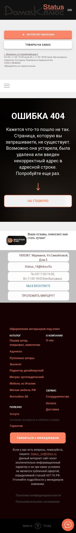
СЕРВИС (51, 390)
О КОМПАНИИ (54, 335)
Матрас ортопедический (27, 377)
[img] (15, 275)
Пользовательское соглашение (38, 501)
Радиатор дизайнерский (27, 370)
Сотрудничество (57, 396)
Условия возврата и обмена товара (34, 419)
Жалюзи (15, 364)
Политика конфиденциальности (38, 495)
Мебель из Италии (22, 383)
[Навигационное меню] (69, 10)
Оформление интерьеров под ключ (35, 329)
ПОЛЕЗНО (16, 407)
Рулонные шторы (22, 358)
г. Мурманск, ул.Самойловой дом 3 (21, 54)
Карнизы (16, 351)
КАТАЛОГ (15, 335)
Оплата (51, 403)
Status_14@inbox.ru (38, 266)
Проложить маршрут (38, 295)
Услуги (14, 414)
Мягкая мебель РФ (23, 390)
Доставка (52, 409)
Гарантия (16, 425)
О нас (50, 340)
